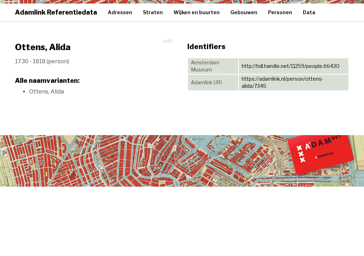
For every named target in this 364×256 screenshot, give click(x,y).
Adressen (120, 12)
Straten (153, 12)
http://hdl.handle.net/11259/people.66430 (290, 66)
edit (167, 41)
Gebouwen (243, 12)
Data (309, 12)
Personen (280, 12)
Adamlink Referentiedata (56, 12)
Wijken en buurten (196, 12)
